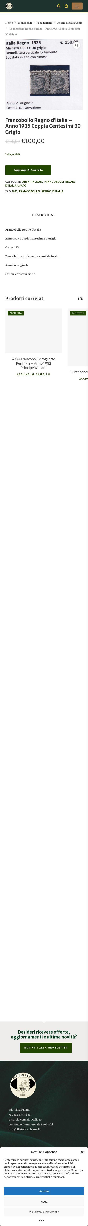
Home (9, 22)
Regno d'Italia (52, 191)
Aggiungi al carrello (28, 170)
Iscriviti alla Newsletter (46, 1048)
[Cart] (66, 6)
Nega (44, 1201)
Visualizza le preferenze (44, 1212)
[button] (82, 1152)
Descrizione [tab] (44, 215)
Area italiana (44, 22)
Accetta (44, 1191)
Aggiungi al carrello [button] (33, 375)
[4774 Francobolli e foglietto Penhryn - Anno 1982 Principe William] (33, 330)
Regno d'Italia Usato (70, 22)
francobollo (29, 191)
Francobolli (25, 22)
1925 (15, 191)
